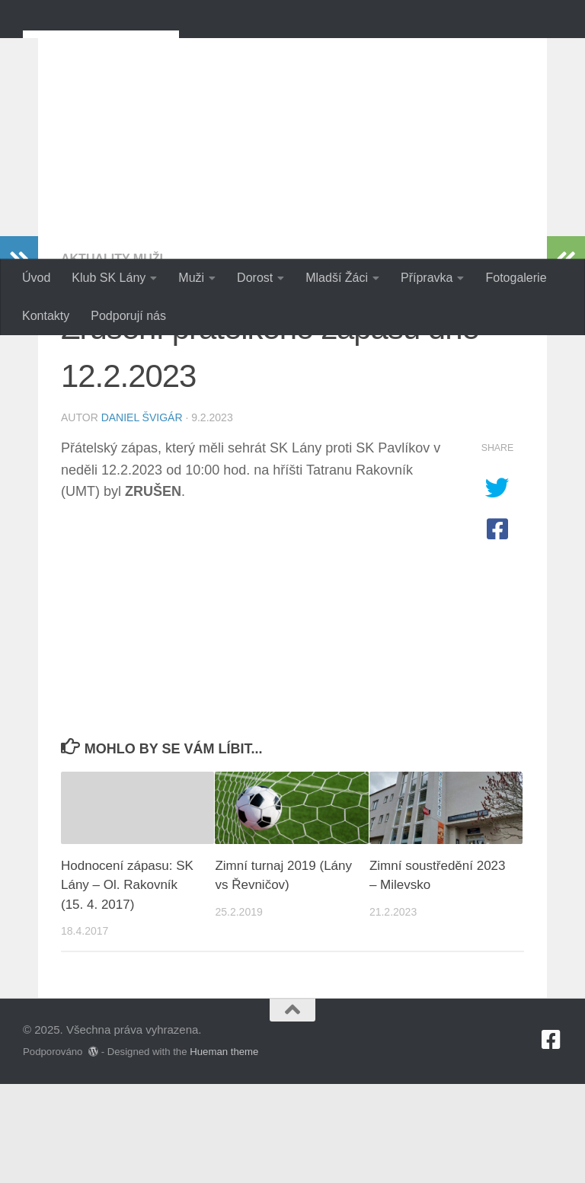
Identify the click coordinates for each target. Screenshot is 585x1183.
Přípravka (426, 277)
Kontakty (45, 315)
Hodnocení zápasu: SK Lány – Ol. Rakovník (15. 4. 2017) (127, 984)
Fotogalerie (515, 277)
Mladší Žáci (336, 277)
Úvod (36, 277)
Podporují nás (128, 315)
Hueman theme (224, 1150)
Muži (191, 277)
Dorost (255, 277)
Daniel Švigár (142, 516)
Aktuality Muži (112, 357)
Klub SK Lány (108, 277)
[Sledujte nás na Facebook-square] (551, 1138)
